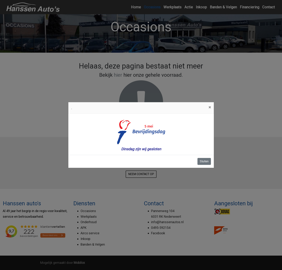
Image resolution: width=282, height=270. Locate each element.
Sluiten (204, 161)
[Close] (210, 107)
